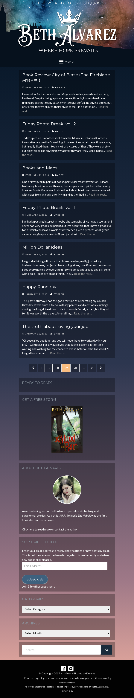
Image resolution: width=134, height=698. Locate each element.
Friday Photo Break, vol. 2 (49, 124)
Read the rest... (98, 194)
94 (93, 367)
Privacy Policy (67, 691)
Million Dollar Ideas (42, 247)
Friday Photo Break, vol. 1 (48, 207)
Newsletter (62, 555)
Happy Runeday (39, 286)
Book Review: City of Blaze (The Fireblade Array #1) (66, 77)
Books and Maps (39, 168)
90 (77, 367)
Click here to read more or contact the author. (50, 529)
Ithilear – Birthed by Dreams (79, 673)
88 (59, 367)
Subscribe (35, 579)
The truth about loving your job (55, 326)
